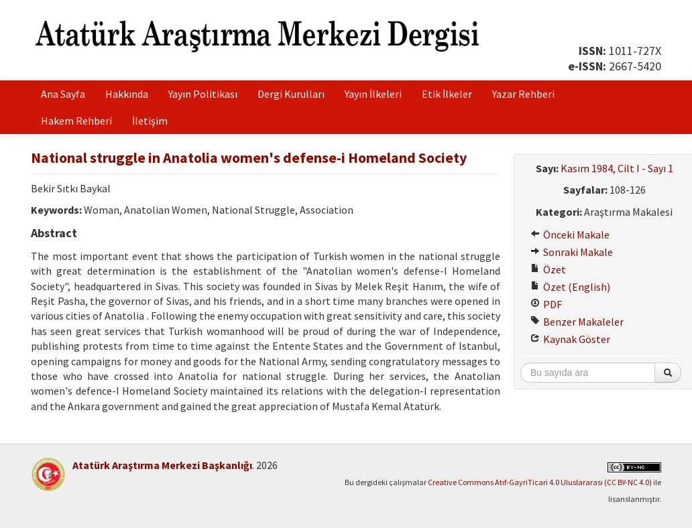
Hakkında (126, 94)
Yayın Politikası (202, 94)
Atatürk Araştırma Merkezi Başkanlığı (162, 465)
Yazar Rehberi (523, 94)
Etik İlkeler (447, 94)
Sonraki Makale (571, 252)
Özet (548, 269)
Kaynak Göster (570, 339)
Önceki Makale (570, 234)
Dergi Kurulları (291, 94)
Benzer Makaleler (577, 321)
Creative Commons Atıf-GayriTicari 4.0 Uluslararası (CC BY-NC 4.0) (540, 482)
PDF (546, 304)
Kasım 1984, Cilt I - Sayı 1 (617, 168)
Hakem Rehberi (76, 120)
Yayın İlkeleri (373, 94)
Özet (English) (570, 286)
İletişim (150, 120)
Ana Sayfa (63, 94)
